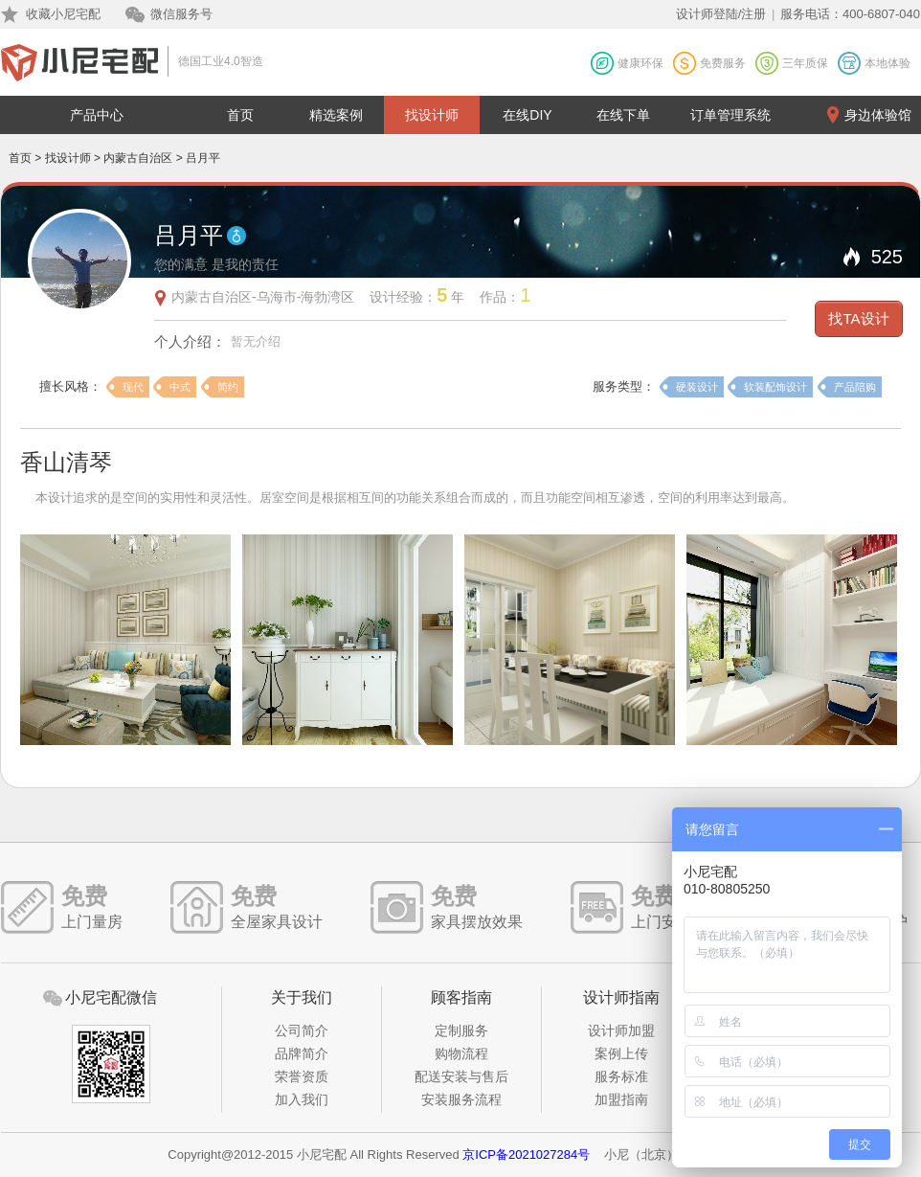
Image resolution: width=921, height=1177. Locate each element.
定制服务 (461, 1030)
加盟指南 (621, 1099)
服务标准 (621, 1076)
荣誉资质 (301, 1076)
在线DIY (527, 115)
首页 (240, 115)
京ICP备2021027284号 (526, 1154)
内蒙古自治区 (137, 158)
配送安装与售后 (461, 1076)
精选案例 (336, 115)
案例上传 (621, 1053)
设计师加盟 (621, 1030)
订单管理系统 (730, 115)
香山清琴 (66, 462)
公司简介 (301, 1030)
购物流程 (461, 1053)
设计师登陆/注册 (721, 14)
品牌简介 (301, 1053)
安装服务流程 (461, 1099)
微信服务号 (181, 14)
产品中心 (97, 115)
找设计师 (432, 115)
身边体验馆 (877, 115)
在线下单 (623, 115)
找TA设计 (858, 318)
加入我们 (301, 1099)
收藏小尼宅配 (63, 14)
